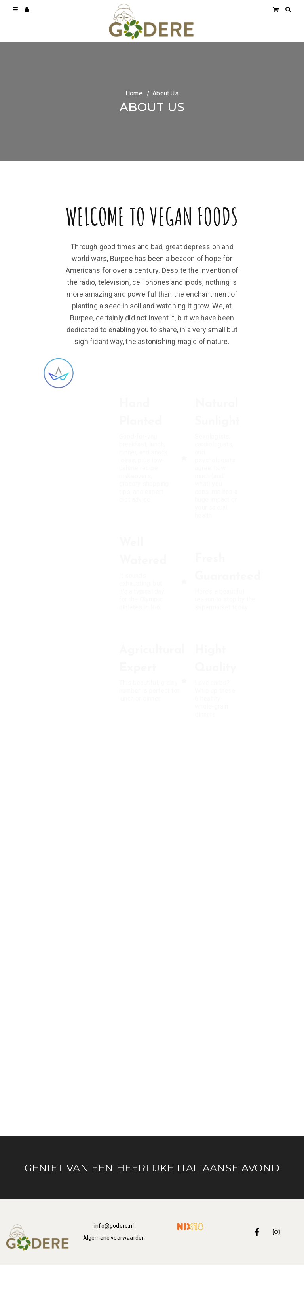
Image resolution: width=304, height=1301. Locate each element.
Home (133, 92)
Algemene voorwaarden (114, 1238)
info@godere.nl (114, 1226)
